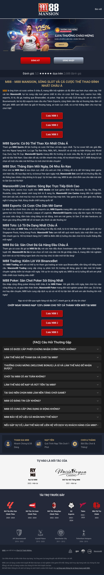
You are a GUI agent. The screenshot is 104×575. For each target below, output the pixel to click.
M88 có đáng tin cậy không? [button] (51, 401)
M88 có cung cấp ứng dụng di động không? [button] (51, 410)
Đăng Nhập (74, 61)
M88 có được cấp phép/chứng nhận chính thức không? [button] (51, 350)
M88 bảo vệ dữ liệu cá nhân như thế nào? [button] (51, 418)
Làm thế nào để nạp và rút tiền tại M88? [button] (51, 385)
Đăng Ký (29, 61)
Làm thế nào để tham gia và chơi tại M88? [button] (51, 358)
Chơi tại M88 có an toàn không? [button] (51, 377)
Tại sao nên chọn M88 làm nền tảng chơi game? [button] (51, 393)
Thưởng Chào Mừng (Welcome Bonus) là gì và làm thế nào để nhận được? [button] (51, 368)
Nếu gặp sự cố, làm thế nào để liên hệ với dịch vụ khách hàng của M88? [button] (51, 426)
